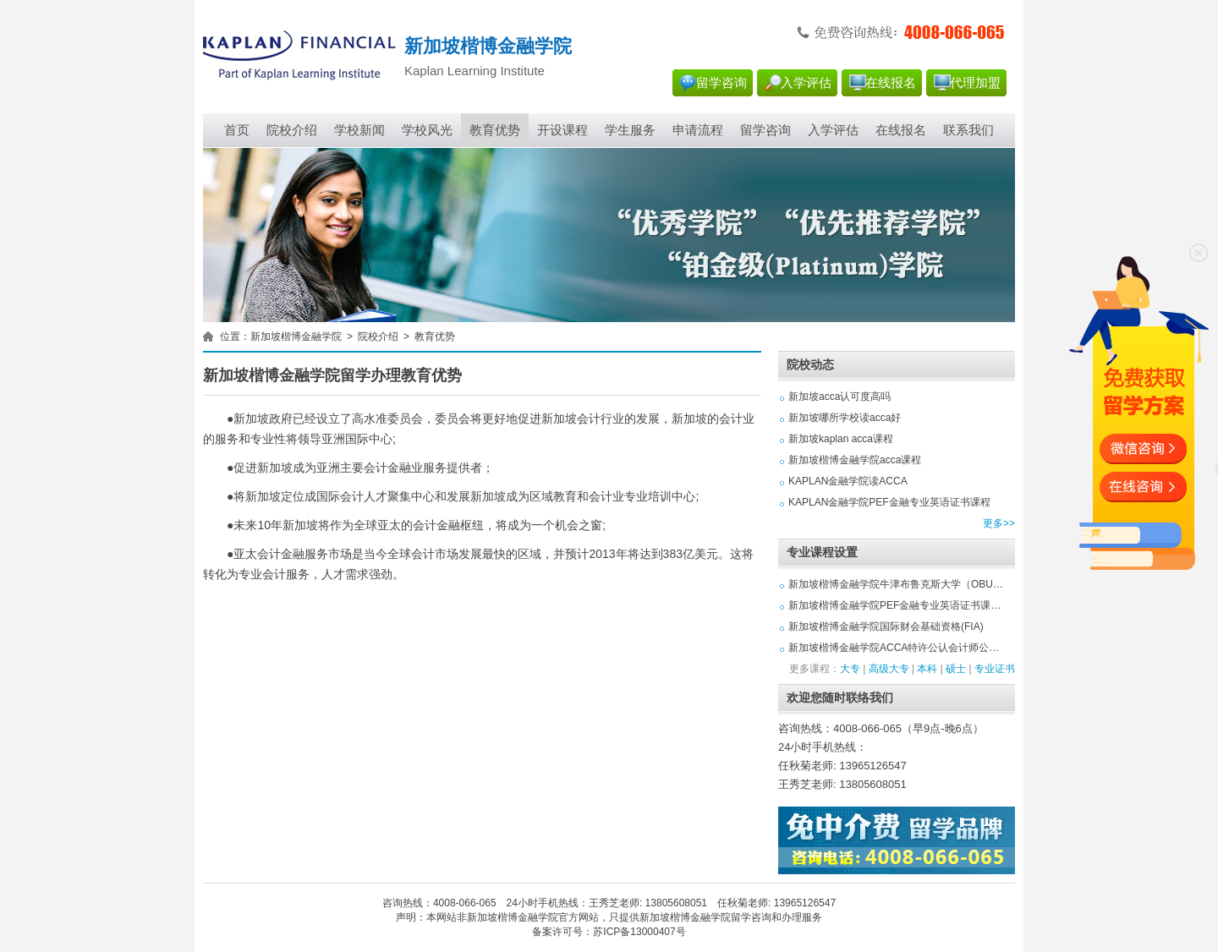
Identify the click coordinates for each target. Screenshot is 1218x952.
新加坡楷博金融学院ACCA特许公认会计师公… (893, 648)
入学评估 (806, 83)
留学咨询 (721, 83)
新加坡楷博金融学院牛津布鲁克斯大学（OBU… (895, 584)
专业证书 (994, 669)
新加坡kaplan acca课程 (840, 439)
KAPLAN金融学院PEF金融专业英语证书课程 (889, 502)
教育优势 (494, 130)
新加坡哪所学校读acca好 (844, 418)
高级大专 (889, 669)
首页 (237, 130)
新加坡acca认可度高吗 (839, 396)
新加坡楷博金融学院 (296, 336)
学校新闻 (359, 130)
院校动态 (810, 364)
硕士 (956, 669)
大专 (850, 669)
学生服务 (630, 130)
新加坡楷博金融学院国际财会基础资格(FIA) (886, 626)
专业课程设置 (822, 552)
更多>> (999, 523)
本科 (927, 669)
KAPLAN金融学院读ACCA (848, 481)
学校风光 (427, 130)
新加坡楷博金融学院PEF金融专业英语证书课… (894, 605)
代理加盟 (975, 83)
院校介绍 (291, 130)
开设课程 (562, 130)
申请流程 (697, 130)
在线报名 (890, 83)
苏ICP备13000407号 (639, 932)
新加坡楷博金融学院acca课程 (854, 460)
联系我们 (968, 130)
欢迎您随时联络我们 (840, 698)
